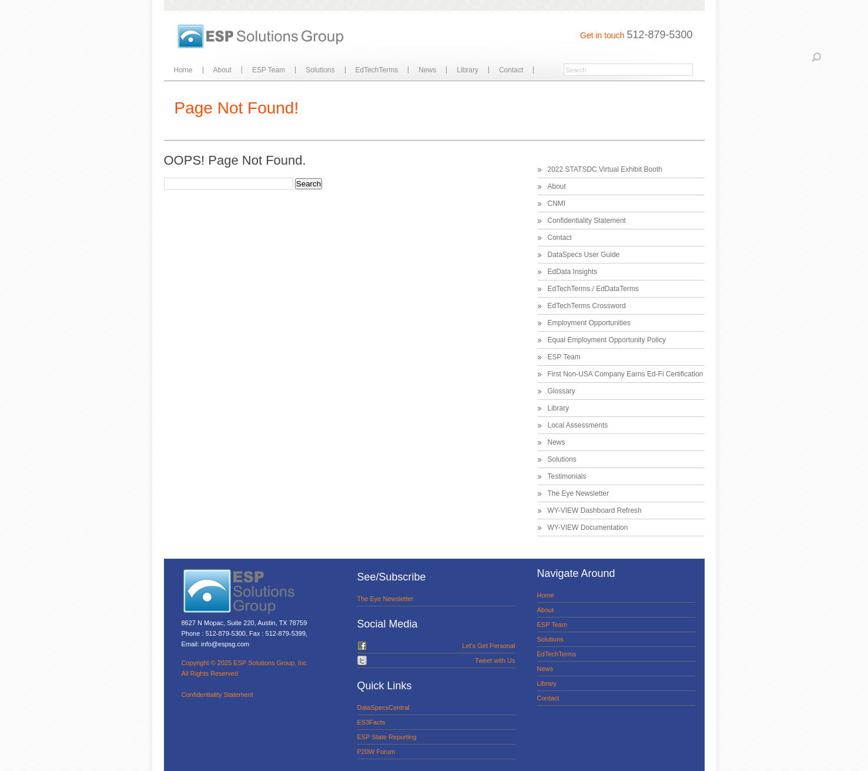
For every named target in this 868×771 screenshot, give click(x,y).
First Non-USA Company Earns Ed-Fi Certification (625, 374)
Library (467, 70)
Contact (511, 70)
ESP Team (268, 70)
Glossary (561, 391)
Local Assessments (578, 425)
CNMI (557, 203)
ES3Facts (371, 722)
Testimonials (567, 476)
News (427, 70)
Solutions (320, 70)
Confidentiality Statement (587, 220)
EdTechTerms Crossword (587, 306)
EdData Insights (573, 272)
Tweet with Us (495, 660)
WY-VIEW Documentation (588, 527)
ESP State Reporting (387, 736)
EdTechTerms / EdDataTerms (593, 289)
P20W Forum (376, 751)
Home (183, 70)
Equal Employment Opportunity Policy (607, 340)
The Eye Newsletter (578, 493)
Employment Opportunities (589, 323)
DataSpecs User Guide (584, 255)
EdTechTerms (377, 70)
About (222, 70)
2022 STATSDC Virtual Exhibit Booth (605, 169)
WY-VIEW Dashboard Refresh (595, 510)
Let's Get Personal (488, 645)
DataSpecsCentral (383, 707)
